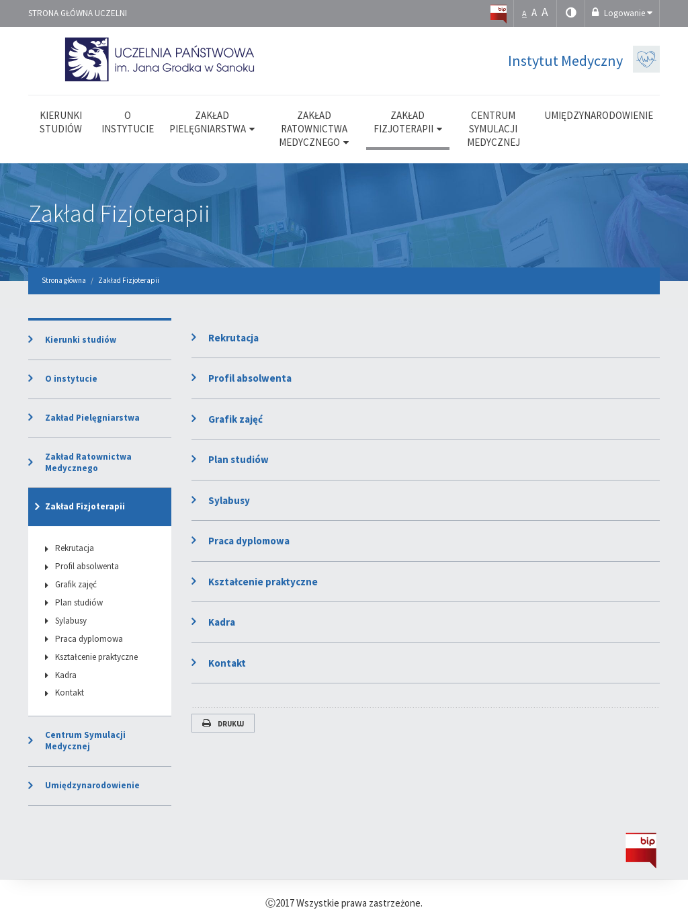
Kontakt (227, 663)
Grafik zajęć (235, 419)
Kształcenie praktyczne (263, 581)
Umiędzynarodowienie (92, 785)
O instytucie (71, 378)
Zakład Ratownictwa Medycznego (88, 462)
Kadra (221, 622)
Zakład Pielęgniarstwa (92, 417)
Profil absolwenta (250, 378)
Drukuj (223, 723)
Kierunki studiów (80, 339)
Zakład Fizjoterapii (119, 213)
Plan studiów (238, 459)
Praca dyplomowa (249, 540)
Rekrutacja (233, 337)
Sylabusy (229, 500)
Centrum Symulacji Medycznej (85, 740)
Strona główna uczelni (77, 13)
